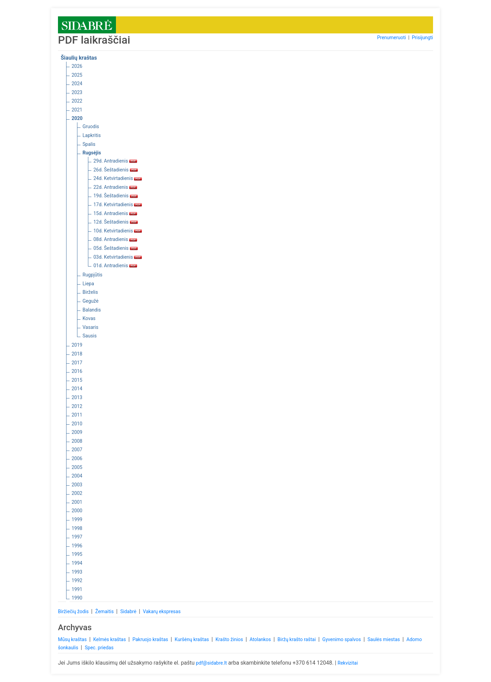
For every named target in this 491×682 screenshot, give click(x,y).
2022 (77, 101)
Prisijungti (422, 37)
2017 (77, 362)
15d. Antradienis (115, 213)
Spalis (89, 144)
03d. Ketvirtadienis (117, 257)
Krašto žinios (229, 639)
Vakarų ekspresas (162, 611)
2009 (77, 432)
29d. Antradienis (115, 161)
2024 (77, 83)
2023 (77, 92)
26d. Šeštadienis (115, 169)
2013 (77, 397)
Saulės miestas (384, 639)
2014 (77, 388)
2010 (77, 423)
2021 (77, 109)
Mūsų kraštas (73, 639)
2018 (77, 354)
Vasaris (90, 327)
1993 (77, 572)
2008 (77, 441)
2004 (77, 476)
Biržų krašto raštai (297, 639)
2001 (77, 502)
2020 (77, 118)
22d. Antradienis (115, 187)
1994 (77, 563)
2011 (77, 415)
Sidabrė (129, 611)
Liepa (88, 283)
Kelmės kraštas (110, 639)
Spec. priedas (99, 647)
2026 (77, 66)
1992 (77, 580)
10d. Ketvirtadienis (117, 230)
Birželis (90, 292)
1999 (77, 519)
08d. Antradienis (115, 239)
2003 (77, 484)
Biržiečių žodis (74, 611)
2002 (77, 493)
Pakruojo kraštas (150, 639)
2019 (77, 345)
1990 (77, 598)
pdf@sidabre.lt (211, 663)
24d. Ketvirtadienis (117, 178)
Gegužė (91, 301)
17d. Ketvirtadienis (117, 204)
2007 (77, 449)
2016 (77, 371)
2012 (77, 406)
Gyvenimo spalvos (342, 639)
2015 (77, 380)
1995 (77, 554)
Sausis (90, 335)
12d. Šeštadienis (115, 222)
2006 (77, 458)
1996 (77, 545)
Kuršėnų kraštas (192, 639)
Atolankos (261, 639)
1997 (77, 537)
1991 (77, 589)
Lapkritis (92, 135)
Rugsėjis (92, 152)
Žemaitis (105, 611)
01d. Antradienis (115, 265)
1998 (77, 528)
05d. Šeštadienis (115, 248)
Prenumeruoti (391, 37)
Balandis (92, 310)
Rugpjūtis (92, 274)
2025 (77, 75)
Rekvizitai (348, 663)
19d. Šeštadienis (115, 195)
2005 (77, 467)
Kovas (89, 318)
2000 (77, 510)
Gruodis (91, 126)
